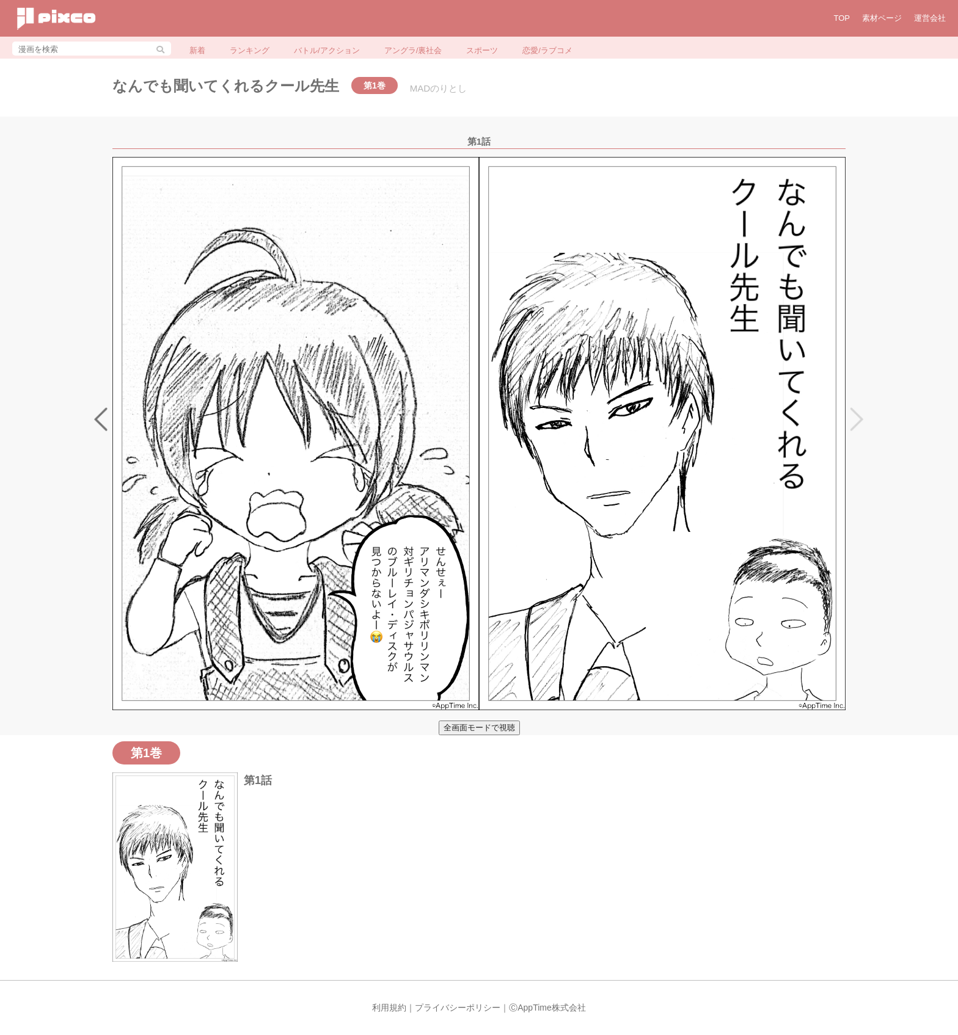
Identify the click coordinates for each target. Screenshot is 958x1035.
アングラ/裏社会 (413, 50)
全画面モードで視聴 (479, 727)
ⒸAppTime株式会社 (547, 1007)
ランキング (249, 50)
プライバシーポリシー (457, 1007)
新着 (197, 50)
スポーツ (482, 50)
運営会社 (930, 18)
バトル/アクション (327, 50)
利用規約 (389, 1007)
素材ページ (882, 18)
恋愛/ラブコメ (547, 50)
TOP (842, 18)
